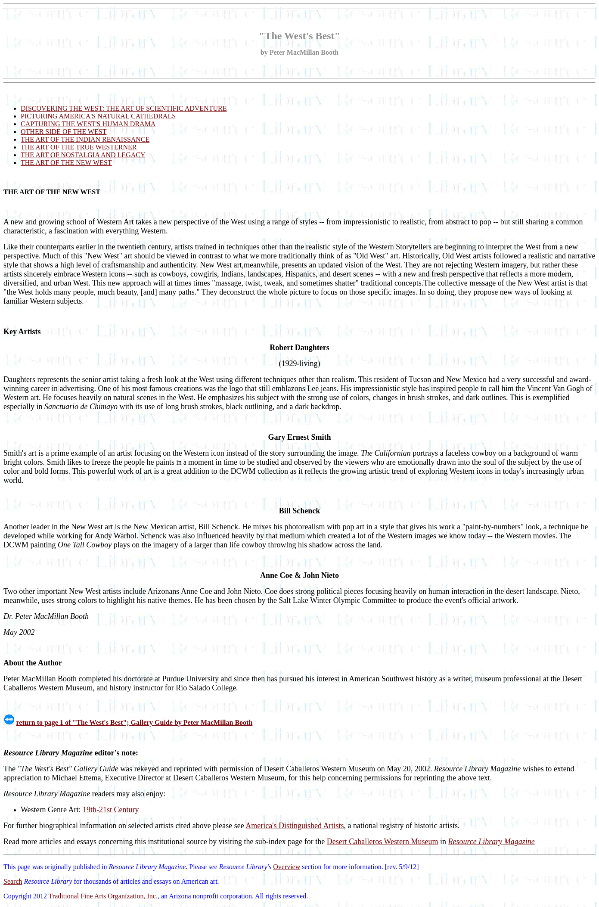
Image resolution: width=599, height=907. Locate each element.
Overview (286, 866)
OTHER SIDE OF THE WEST (63, 131)
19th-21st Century (111, 809)
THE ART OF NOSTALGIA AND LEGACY (83, 154)
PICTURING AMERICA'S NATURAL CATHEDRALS (98, 116)
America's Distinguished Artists (294, 825)
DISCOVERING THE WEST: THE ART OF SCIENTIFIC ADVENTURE (124, 108)
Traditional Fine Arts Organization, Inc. (103, 896)
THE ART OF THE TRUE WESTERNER (79, 147)
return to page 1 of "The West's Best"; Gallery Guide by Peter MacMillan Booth (134, 722)
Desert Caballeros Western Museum (382, 841)
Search (12, 881)
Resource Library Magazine (491, 841)
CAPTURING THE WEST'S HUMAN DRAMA (88, 123)
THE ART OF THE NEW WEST (66, 162)
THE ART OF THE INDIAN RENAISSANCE (85, 139)
